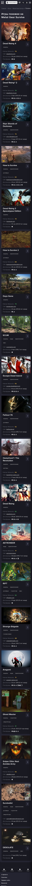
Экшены (5, 47)
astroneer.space (11, 553)
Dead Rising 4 (9, 43)
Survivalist (8, 803)
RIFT (5, 583)
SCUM (6, 335)
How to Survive (10, 165)
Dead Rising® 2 (10, 82)
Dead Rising (8, 503)
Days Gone (8, 296)
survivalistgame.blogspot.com (15, 819)
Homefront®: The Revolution (11, 459)
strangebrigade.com (12, 641)
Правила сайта (5, 880)
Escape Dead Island (12, 376)
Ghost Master (9, 714)
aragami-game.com (12, 680)
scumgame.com (11, 347)
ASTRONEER (9, 543)
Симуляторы (7, 722)
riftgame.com (10, 598)
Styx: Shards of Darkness (10, 124)
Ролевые (6, 173)
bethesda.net (10, 429)
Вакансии (4, 883)
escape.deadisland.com (13, 386)
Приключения (14, 130)
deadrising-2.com (11, 93)
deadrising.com (10, 54)
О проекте (4, 874)
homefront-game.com (12, 475)
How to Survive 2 (11, 250)
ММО (4, 343)
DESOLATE (8, 847)
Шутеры (5, 468)
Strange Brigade (11, 626)
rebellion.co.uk (10, 774)
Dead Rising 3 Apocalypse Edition (12, 209)
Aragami (7, 669)
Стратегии (14, 591)
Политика (4, 877)
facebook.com (10, 221)
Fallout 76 (8, 415)
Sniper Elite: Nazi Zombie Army (11, 762)
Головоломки (7, 634)
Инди (11, 339)
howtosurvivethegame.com (14, 180)
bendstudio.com (11, 306)
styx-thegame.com (12, 136)
